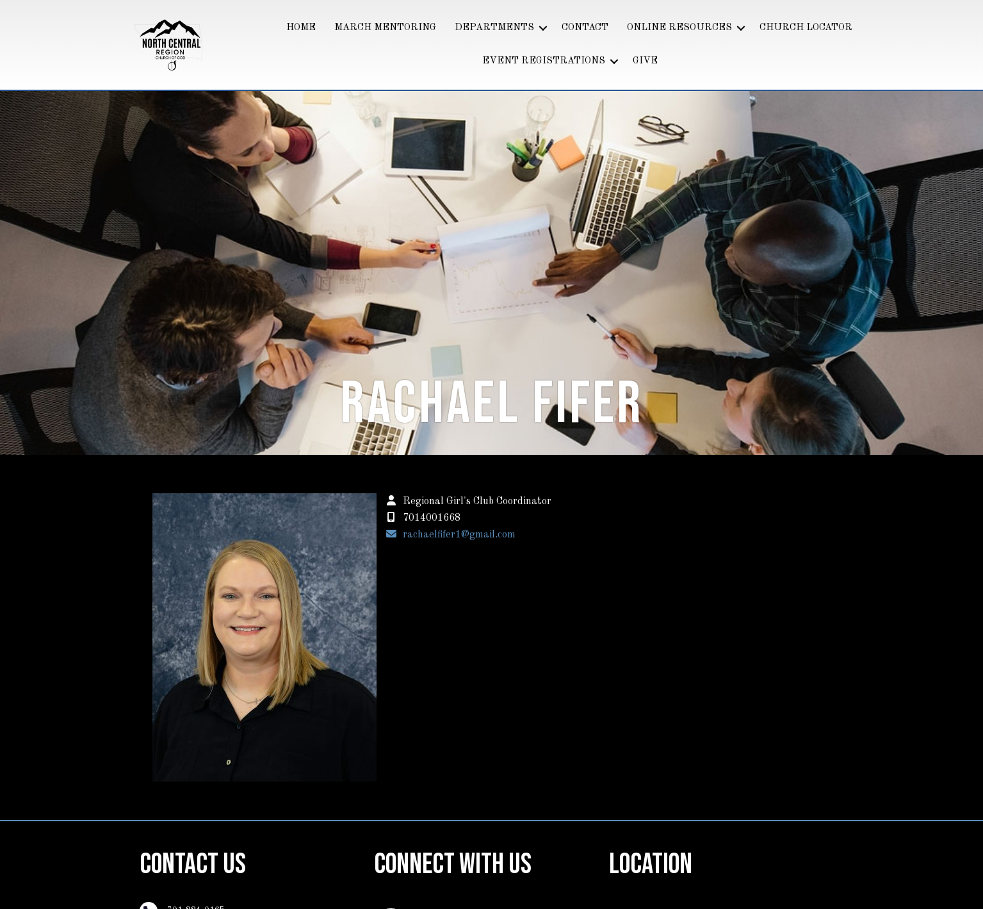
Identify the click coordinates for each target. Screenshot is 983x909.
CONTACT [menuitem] (585, 28)
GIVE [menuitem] (645, 61)
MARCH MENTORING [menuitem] (385, 28)
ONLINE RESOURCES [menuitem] (679, 28)
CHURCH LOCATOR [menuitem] (806, 28)
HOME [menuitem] (301, 28)
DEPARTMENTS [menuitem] (494, 28)
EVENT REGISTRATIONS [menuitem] (543, 61)
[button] (543, 28)
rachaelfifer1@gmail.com (459, 535)
